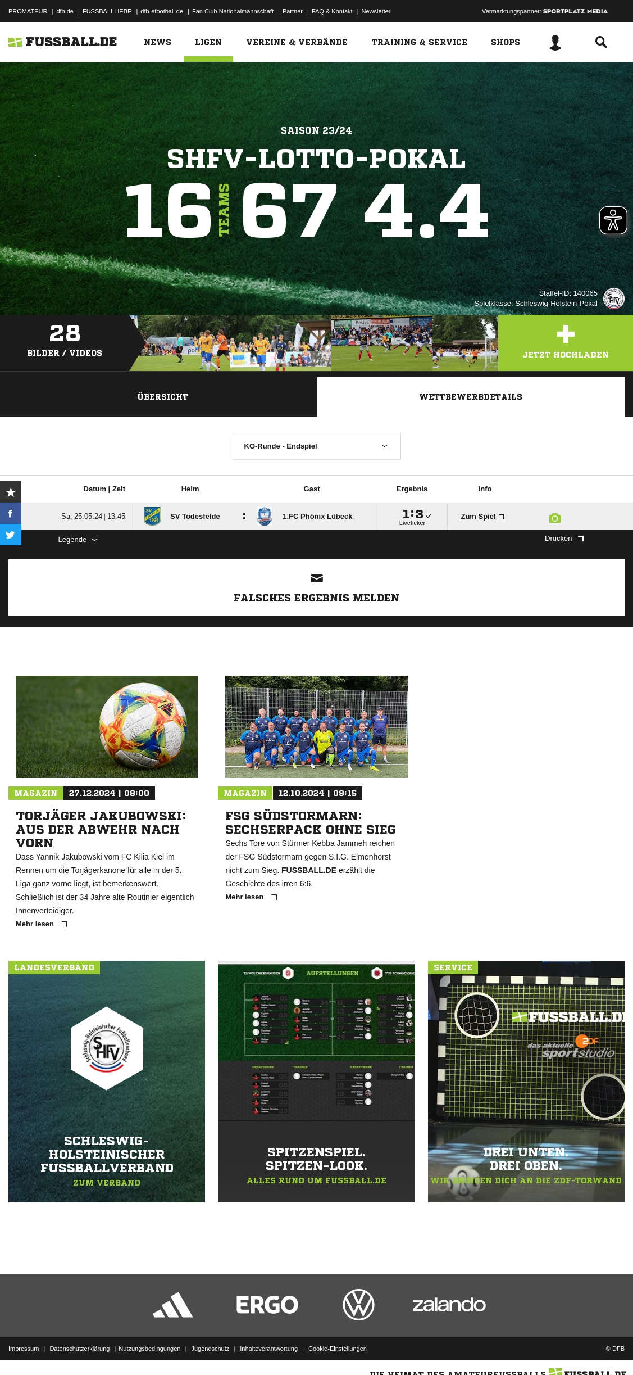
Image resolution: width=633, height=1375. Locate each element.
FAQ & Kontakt (332, 11)
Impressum (23, 1348)
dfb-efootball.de (161, 11)
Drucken (564, 538)
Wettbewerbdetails (470, 397)
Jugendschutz (210, 1348)
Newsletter (376, 11)
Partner (293, 11)
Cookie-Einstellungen (337, 1348)
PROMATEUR (27, 11)
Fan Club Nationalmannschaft (233, 11)
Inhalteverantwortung (269, 1348)
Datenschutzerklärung (79, 1348)
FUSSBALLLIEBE (107, 11)
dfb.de (65, 11)
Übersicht (162, 397)
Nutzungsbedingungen (149, 1348)
